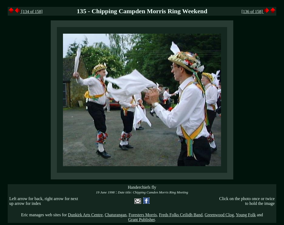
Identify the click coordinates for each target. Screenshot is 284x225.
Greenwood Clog (219, 215)
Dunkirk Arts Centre (85, 215)
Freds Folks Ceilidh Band (180, 215)
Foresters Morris (143, 215)
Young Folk (246, 215)
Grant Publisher (141, 219)
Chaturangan (115, 215)
